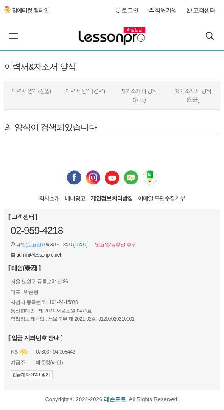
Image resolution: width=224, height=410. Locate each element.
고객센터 (201, 10)
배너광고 (75, 198)
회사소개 (49, 198)
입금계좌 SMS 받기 (31, 374)
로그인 (126, 10)
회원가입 (162, 10)
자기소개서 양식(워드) (138, 95)
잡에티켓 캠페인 (26, 10)
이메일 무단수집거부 (161, 198)
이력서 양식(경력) (85, 91)
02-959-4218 (37, 230)
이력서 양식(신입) (31, 91)
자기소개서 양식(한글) (192, 95)
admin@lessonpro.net (38, 255)
